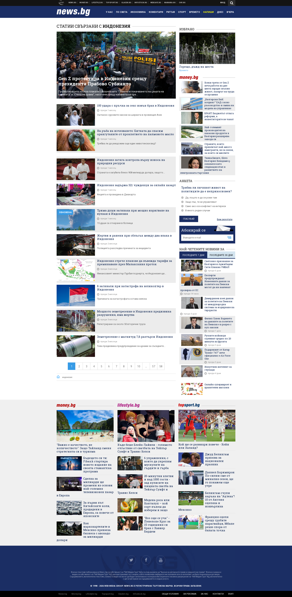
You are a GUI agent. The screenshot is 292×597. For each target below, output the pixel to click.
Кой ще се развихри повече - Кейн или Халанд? (203, 446)
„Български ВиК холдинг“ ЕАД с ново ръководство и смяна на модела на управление (219, 104)
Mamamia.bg (170, 2)
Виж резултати (224, 219)
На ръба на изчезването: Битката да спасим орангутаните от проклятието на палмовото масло (135, 132)
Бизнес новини (84, 2)
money (191, 77)
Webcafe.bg (155, 2)
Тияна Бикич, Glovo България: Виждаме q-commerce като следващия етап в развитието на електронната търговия (205, 165)
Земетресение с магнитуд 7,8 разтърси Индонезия (135, 336)
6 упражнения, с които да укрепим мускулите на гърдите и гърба (158, 463)
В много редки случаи (195, 210)
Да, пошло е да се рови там (199, 197)
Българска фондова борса (140, 2)
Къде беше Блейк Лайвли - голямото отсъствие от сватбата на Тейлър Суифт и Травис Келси (145, 448)
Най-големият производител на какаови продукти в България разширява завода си (216, 133)
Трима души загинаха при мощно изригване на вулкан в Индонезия (133, 212)
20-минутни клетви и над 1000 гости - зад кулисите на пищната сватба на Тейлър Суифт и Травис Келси (146, 484)
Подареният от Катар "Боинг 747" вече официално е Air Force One (217, 354)
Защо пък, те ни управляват (199, 201)
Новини (72, 2)
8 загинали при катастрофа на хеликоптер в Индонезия (130, 287)
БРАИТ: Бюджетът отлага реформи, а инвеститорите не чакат (219, 116)
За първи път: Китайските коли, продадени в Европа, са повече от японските (98, 509)
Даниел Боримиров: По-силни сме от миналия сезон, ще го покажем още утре (220, 479)
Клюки (97, 2)
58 (160, 366)
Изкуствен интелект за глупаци (218, 368)
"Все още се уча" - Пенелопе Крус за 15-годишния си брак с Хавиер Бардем (157, 524)
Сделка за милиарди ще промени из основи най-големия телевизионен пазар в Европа (85, 487)
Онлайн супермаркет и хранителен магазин (217, 386)
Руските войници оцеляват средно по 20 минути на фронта (217, 338)
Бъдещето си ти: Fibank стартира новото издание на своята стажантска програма (97, 464)
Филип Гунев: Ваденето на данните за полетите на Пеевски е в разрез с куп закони (218, 323)
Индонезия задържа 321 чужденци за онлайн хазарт (136, 185)
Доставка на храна (126, 2)
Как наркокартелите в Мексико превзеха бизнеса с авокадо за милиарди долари (84, 531)
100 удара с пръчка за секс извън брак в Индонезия (135, 105)
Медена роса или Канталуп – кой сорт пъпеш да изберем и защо (157, 505)
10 (138, 366)
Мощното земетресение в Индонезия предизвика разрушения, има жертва (134, 313)
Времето (183, 70)
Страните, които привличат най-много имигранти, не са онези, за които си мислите (219, 148)
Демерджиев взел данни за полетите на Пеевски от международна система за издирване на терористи (219, 304)
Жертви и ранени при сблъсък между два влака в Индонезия (134, 237)
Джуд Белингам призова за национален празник (217, 459)
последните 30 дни (221, 255)
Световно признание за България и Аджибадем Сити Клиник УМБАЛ (218, 264)
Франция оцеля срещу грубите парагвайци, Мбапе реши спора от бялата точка (219, 523)
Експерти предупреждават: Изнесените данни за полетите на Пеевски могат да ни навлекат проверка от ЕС (205, 283)
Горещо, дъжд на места (196, 66)
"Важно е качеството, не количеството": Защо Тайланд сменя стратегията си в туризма (84, 448)
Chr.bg (182, 2)
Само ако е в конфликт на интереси (203, 206)
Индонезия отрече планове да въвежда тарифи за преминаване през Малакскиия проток (134, 262)
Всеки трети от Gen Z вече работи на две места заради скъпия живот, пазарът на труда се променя (219, 88)
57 (153, 366)
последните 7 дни (193, 255)
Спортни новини (112, 2)
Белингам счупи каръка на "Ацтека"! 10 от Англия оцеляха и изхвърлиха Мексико (206, 501)
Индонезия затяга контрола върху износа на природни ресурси (131, 161)
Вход (222, 3)
